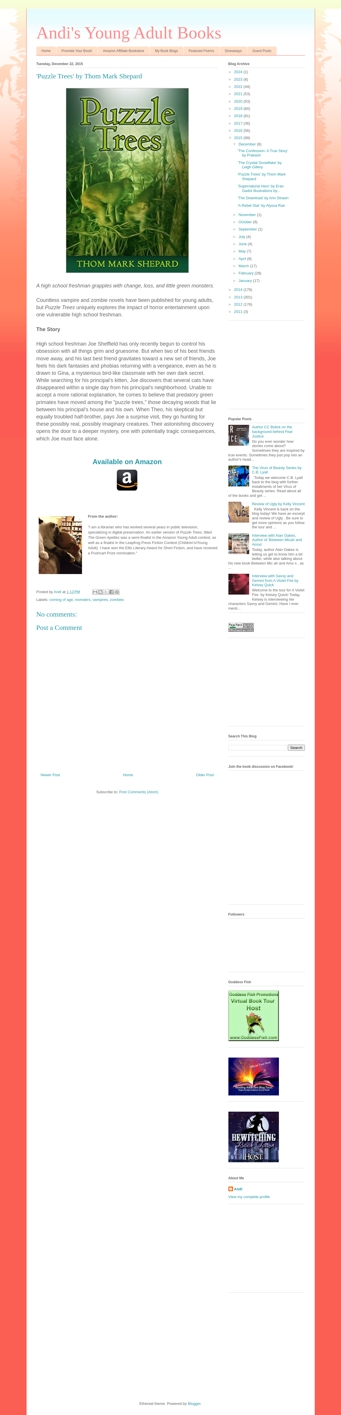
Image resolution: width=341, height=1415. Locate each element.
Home (46, 51)
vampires (100, 599)
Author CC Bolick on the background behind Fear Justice (272, 431)
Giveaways (233, 51)
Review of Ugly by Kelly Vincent (278, 504)
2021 (239, 94)
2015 (239, 138)
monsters (82, 599)
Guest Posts (261, 51)
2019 (239, 108)
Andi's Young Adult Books (128, 32)
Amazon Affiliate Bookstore (123, 51)
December (247, 144)
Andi (238, 1189)
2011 (239, 311)
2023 (239, 79)
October (245, 222)
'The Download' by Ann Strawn (263, 198)
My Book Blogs (166, 51)
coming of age (61, 599)
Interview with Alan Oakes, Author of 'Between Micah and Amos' (277, 540)
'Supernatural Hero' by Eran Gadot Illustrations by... (261, 188)
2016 (239, 130)
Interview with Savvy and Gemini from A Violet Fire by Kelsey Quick (275, 580)
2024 (239, 72)
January (245, 280)
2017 (239, 123)
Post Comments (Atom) (138, 792)
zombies (117, 599)
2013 (239, 297)
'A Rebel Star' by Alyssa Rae (261, 205)
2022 (239, 86)
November (247, 215)
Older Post (205, 775)
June (243, 244)
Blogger (194, 1403)
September (248, 229)
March (244, 266)
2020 (239, 101)
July (242, 237)
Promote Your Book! (77, 51)
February (246, 273)
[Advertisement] (271, 367)
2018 (239, 116)
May (242, 251)
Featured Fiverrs (201, 51)
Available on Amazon (127, 462)
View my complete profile (249, 1197)
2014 (239, 289)
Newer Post (50, 775)
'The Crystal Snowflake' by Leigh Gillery (260, 164)
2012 (239, 304)
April (242, 259)
